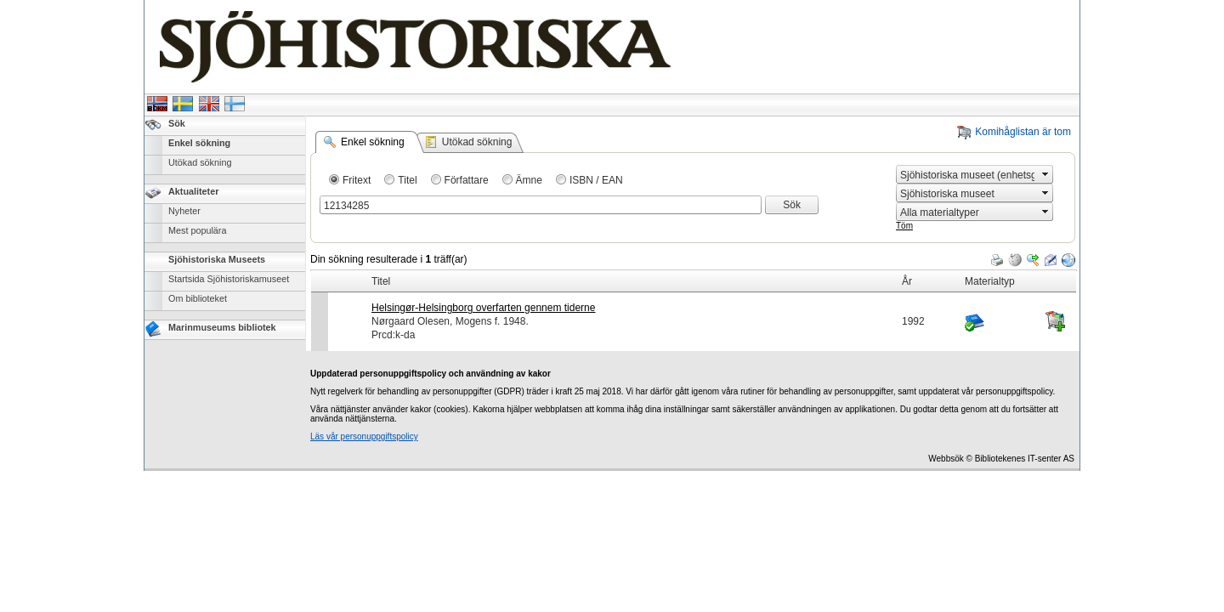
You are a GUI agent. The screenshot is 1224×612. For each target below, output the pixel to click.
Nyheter (184, 211)
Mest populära (197, 230)
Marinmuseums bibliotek (222, 327)
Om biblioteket (197, 298)
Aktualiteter (193, 191)
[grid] (693, 270)
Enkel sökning (199, 143)
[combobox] (967, 175)
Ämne (529, 180)
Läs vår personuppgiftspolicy (364, 436)
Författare (467, 180)
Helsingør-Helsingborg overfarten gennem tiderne (483, 308)
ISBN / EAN (596, 180)
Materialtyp (990, 281)
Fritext (357, 180)
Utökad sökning (199, 162)
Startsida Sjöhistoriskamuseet (228, 279)
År (907, 281)
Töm (904, 225)
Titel (407, 180)
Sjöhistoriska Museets (216, 259)
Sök (176, 123)
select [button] (1045, 174)
